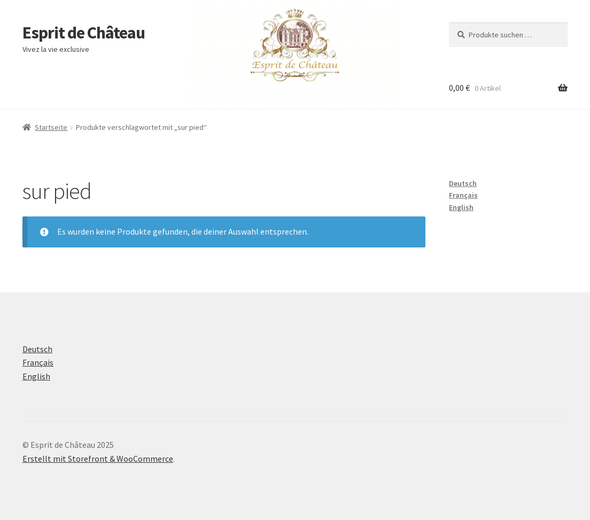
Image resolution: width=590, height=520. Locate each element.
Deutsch (463, 183)
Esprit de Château (83, 32)
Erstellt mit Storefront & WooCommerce (97, 458)
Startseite (51, 127)
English (461, 207)
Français (463, 195)
